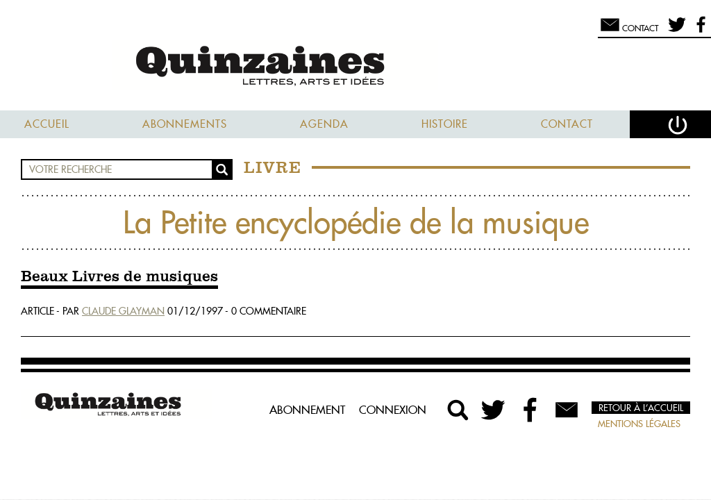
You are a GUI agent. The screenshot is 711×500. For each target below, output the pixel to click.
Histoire (444, 124)
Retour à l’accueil (641, 407)
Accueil (46, 124)
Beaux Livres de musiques (119, 277)
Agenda (324, 124)
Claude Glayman (123, 311)
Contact (567, 124)
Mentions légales (639, 423)
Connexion (392, 410)
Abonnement (307, 410)
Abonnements (184, 124)
